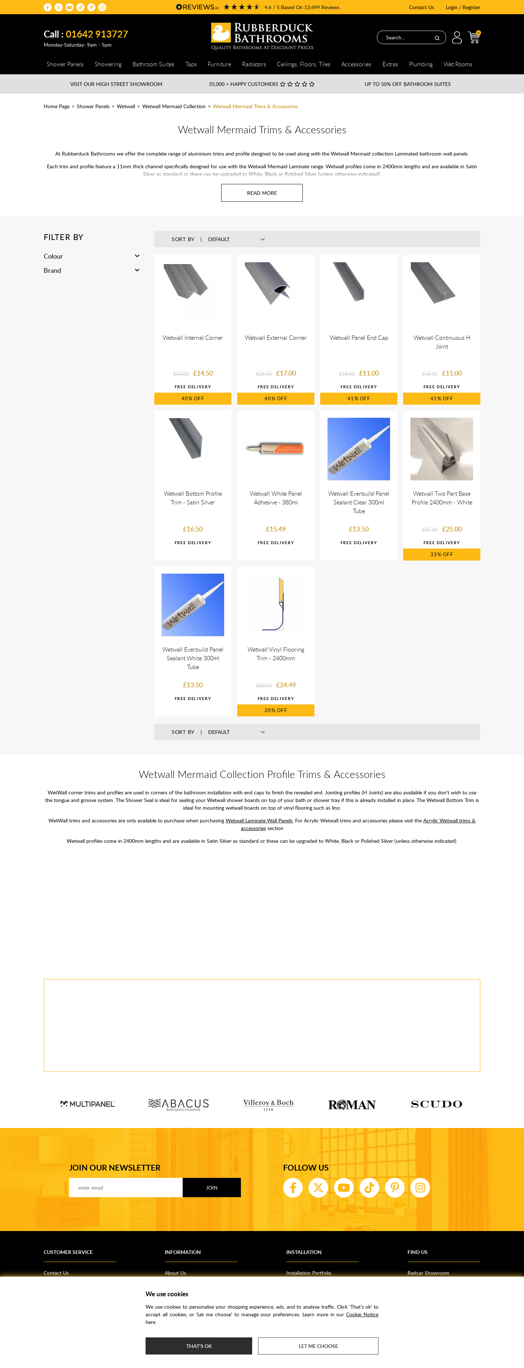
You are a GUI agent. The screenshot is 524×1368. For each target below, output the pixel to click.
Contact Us (421, 7)
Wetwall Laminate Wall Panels (259, 820)
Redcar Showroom (428, 1272)
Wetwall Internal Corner (193, 338)
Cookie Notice (362, 1314)
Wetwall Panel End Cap (359, 338)
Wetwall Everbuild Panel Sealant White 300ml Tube (192, 658)
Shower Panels (93, 106)
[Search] (437, 37)
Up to (408, 83)
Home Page (57, 106)
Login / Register (463, 7)
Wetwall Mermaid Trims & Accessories (255, 106)
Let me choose (318, 1346)
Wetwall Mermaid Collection (174, 106)
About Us (175, 1272)
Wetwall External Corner (276, 338)
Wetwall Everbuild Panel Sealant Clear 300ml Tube (358, 502)
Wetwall (126, 106)
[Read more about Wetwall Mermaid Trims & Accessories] (262, 193)
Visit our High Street (116, 83)
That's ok (199, 1346)
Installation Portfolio (309, 1272)
